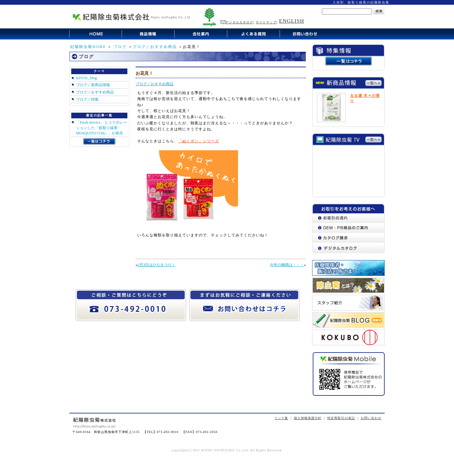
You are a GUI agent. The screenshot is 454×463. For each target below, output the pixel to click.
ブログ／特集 (87, 99)
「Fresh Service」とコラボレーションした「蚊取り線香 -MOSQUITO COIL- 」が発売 (101, 127)
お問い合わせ (371, 418)
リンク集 (281, 418)
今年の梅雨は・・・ (287, 265)
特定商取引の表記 (341, 418)
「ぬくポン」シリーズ (198, 141)
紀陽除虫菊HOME (88, 47)
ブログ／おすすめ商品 (155, 47)
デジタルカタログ (237, 22)
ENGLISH (291, 21)
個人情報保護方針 (308, 418)
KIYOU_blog (86, 78)
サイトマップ (266, 22)
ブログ (120, 47)
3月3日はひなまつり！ (156, 265)
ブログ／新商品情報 (93, 85)
